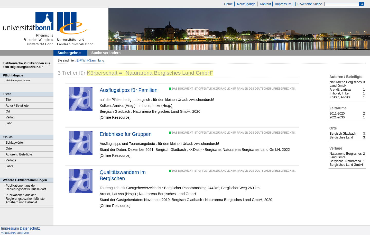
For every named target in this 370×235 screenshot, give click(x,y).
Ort (8, 111)
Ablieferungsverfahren (18, 80)
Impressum (283, 4)
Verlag (10, 117)
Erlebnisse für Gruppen (126, 134)
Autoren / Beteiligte (19, 154)
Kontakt (265, 4)
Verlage (11, 160)
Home (228, 4)
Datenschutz (30, 228)
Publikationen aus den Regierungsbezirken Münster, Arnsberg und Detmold (26, 198)
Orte (9, 148)
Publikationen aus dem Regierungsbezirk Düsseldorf (26, 187)
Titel (9, 99)
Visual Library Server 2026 (15, 232)
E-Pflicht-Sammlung (90, 60)
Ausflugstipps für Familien (129, 90)
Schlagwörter (15, 142)
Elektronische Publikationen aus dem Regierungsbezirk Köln (26, 65)
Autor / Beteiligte (17, 105)
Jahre (9, 166)
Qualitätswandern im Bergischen (123, 175)
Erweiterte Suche (310, 4)
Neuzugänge (246, 4)
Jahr (9, 123)
